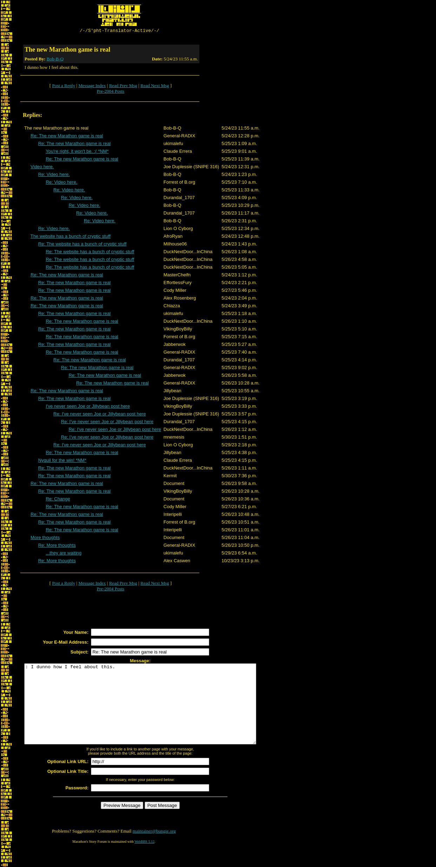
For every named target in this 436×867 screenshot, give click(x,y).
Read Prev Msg (123, 86)
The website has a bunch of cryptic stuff (71, 237)
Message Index (92, 86)
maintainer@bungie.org (154, 847)
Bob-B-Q (55, 60)
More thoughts (45, 538)
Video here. (42, 167)
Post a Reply (63, 86)
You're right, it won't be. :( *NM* (77, 152)
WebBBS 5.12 (144, 858)
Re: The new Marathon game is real (67, 136)
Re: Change (58, 500)
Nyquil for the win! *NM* (62, 461)
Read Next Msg (154, 86)
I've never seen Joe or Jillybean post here (88, 407)
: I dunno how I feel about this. (154, 712)
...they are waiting (63, 554)
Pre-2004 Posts (110, 92)
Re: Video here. (54, 175)
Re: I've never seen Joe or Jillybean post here (99, 415)
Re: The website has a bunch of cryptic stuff (82, 245)
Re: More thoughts (57, 546)
